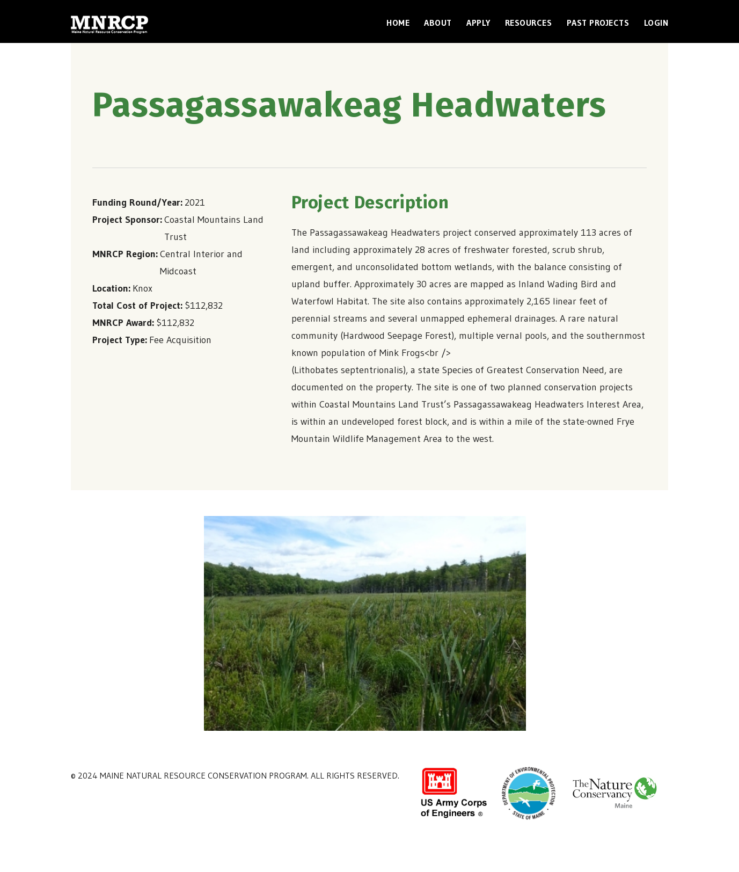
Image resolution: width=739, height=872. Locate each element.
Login (656, 22)
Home (397, 22)
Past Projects (598, 22)
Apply (478, 22)
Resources (528, 22)
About (438, 22)
